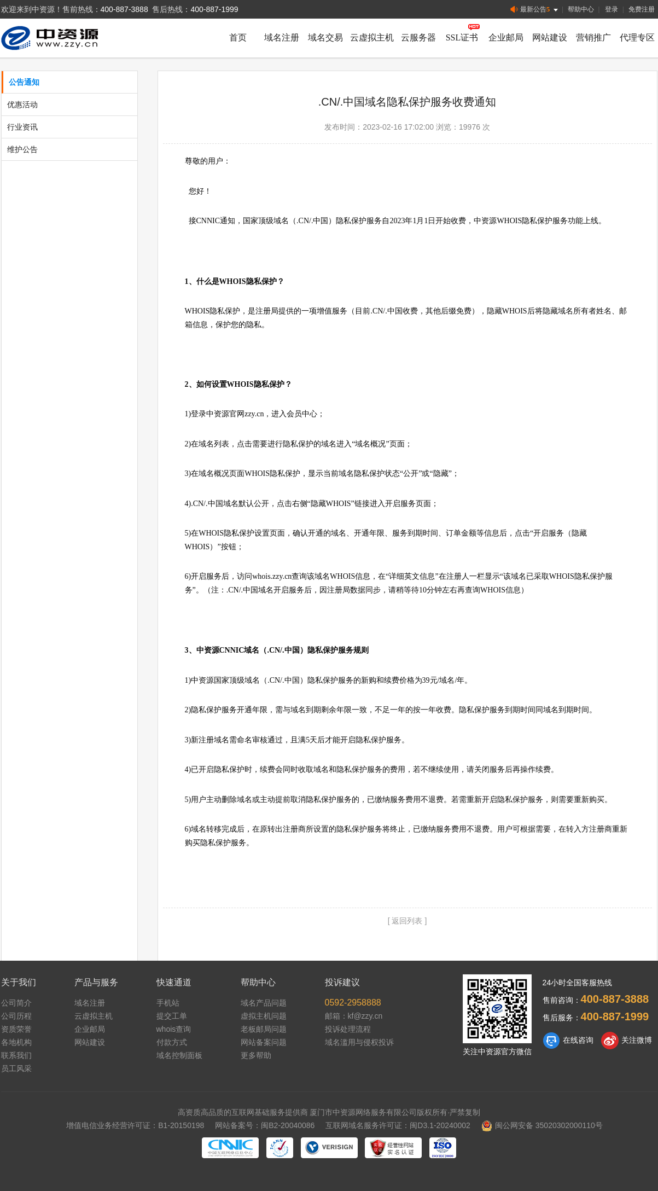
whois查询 (173, 1029)
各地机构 (16, 1042)
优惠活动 (22, 104)
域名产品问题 (264, 1002)
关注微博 (626, 1040)
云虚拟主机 (372, 37)
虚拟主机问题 (264, 1016)
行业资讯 (22, 127)
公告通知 (24, 82)
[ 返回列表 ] (407, 920)
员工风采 (16, 1068)
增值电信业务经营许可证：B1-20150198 (135, 1125)
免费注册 (641, 9)
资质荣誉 (16, 1029)
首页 (238, 37)
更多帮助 (256, 1055)
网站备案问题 (264, 1042)
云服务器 (418, 37)
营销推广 (593, 37)
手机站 (167, 1002)
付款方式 (171, 1042)
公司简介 (16, 1002)
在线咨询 (568, 1040)
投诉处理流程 (348, 1029)
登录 (611, 9)
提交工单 (171, 1016)
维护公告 (22, 149)
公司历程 (16, 1016)
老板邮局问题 (264, 1029)
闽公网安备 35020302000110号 (542, 1125)
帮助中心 (581, 9)
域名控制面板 (179, 1055)
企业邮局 (505, 37)
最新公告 (535, 9)
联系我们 (16, 1055)
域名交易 (325, 37)
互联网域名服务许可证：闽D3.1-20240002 (397, 1125)
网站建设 (549, 37)
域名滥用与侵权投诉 (359, 1042)
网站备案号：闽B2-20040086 (265, 1125)
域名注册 (281, 37)
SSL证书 (462, 37)
